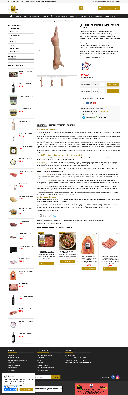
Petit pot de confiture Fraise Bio (25, 321)
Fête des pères (14, 45)
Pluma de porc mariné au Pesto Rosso (68, 252)
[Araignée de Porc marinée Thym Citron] (46, 233)
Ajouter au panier (46, 264)
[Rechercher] (64, 8)
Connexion (101, 1)
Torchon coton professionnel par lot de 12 (25, 258)
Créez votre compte (113, 1)
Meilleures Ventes (15, 66)
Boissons (73, 16)
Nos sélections (14, 25)
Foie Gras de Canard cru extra (25, 196)
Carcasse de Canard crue (25, 221)
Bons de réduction (42, 365)
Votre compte (43, 351)
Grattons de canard (25, 108)
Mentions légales (13, 358)
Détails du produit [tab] (57, 125)
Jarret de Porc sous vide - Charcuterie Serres (25, 271)
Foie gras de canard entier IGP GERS (25, 208)
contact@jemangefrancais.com (46, 1)
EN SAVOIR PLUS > (104, 117)
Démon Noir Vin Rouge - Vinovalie (25, 296)
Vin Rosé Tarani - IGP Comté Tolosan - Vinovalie (25, 121)
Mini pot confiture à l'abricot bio (25, 158)
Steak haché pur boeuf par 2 (25, 171)
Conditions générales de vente (18, 360)
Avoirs (39, 360)
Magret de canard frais (25, 308)
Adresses (40, 363)
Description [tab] (42, 125)
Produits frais (21, 16)
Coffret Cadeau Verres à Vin (25, 246)
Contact (69, 351)
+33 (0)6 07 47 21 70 (22, 1)
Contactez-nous (13, 368)
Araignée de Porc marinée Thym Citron (46, 252)
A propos (11, 363)
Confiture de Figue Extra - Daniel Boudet (25, 96)
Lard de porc (23, 283)
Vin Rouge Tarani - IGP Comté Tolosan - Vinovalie (25, 83)
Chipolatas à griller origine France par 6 (110, 257)
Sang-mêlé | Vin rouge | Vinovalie (25, 333)
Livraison (11, 355)
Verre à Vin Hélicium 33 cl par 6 (25, 133)
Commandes (41, 358)
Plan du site (11, 370)
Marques (12, 57)
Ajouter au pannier (113, 84)
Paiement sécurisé (14, 365)
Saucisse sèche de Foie (25, 233)
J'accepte (26, 389)
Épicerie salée (47, 16)
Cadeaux (98, 16)
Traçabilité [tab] (71, 125)
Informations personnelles (45, 355)
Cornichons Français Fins (25, 146)
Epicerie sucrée (61, 16)
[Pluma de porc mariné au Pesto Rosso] (67, 233)
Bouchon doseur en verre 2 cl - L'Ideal (25, 183)
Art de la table (86, 16)
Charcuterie (34, 16)
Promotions (110, 16)
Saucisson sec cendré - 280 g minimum (25, 71)
